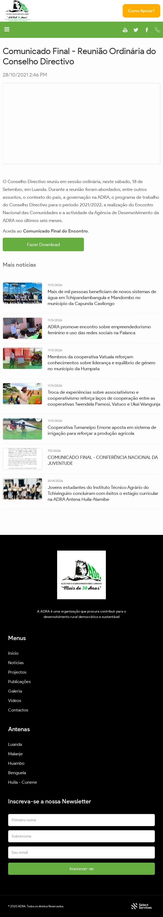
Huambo (16, 763)
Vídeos (14, 700)
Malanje (15, 753)
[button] (7, 30)
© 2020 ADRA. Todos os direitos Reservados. (36, 906)
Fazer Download (43, 244)
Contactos (18, 710)
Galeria (15, 691)
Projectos (17, 672)
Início (13, 653)
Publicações (19, 681)
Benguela (17, 772)
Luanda (15, 744)
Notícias (16, 662)
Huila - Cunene (22, 782)
